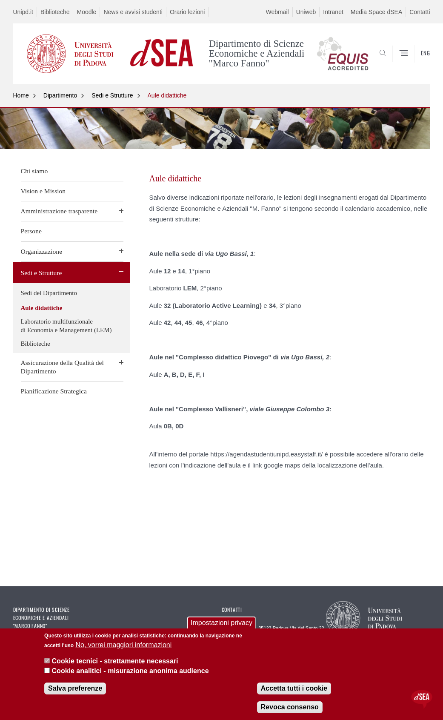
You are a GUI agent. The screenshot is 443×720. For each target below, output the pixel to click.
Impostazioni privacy (221, 622)
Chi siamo (34, 171)
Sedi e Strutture (112, 95)
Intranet (333, 12)
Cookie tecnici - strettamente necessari (115, 661)
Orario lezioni (187, 12)
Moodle (86, 12)
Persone (31, 231)
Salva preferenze (75, 688)
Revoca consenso (290, 707)
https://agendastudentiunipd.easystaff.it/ (266, 454)
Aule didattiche (167, 95)
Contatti (419, 12)
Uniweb (306, 12)
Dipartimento (60, 95)
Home (21, 95)
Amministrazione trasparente (59, 211)
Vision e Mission (43, 191)
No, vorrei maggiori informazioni (123, 644)
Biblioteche (55, 12)
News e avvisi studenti (133, 12)
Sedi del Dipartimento (49, 293)
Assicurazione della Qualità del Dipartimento (62, 367)
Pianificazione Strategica (54, 391)
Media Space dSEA (376, 12)
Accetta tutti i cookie (294, 688)
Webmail (277, 12)
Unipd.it (23, 12)
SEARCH (394, 63)
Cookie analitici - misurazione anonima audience (130, 670)
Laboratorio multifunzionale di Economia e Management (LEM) (66, 325)
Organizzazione (42, 251)
